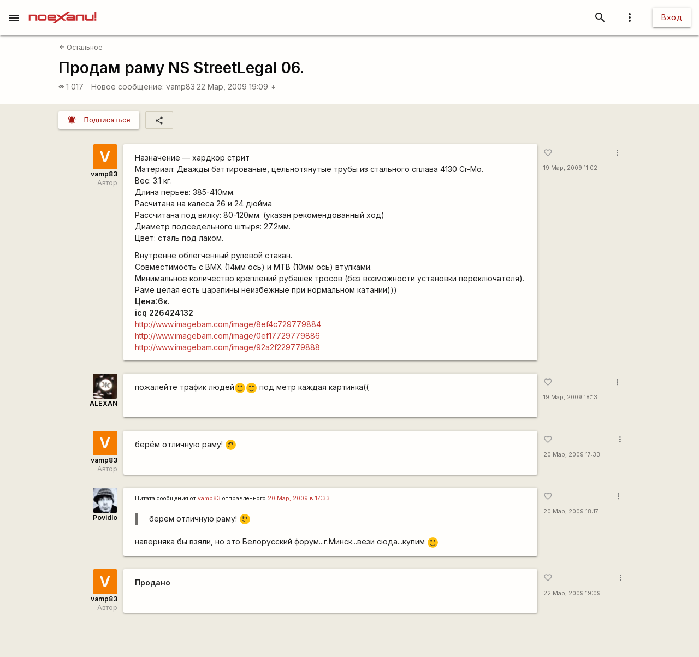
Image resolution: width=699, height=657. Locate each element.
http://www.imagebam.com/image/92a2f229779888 (227, 347)
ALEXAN (103, 403)
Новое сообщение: (127, 86)
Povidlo (105, 517)
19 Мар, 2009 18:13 (570, 397)
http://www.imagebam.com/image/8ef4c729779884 (228, 324)
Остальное (80, 47)
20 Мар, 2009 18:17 (571, 511)
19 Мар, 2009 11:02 (570, 167)
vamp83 (180, 86)
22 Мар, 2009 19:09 (236, 86)
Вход (671, 17)
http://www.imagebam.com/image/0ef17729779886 (227, 335)
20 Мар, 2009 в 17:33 (299, 498)
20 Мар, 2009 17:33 (571, 454)
